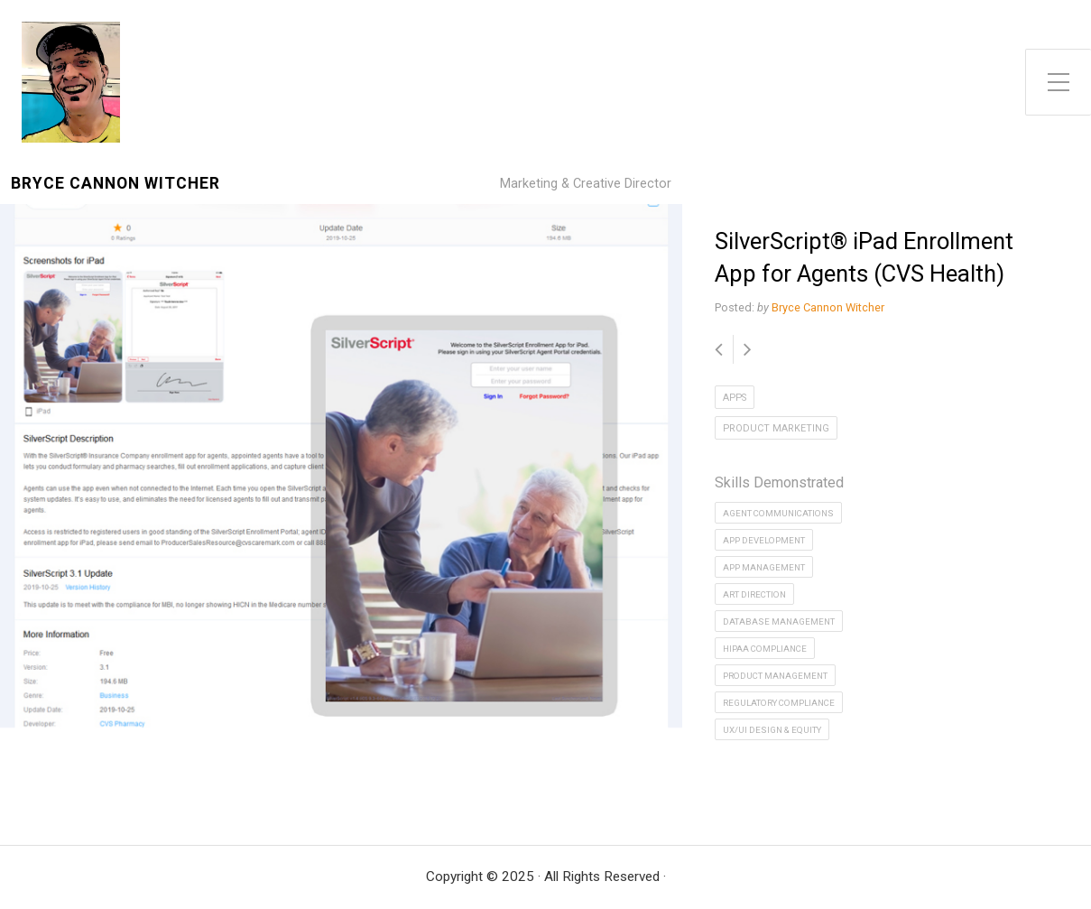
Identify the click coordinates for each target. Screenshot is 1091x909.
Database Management (779, 621)
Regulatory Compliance (779, 703)
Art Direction (754, 594)
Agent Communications (778, 513)
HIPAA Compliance (765, 649)
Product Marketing (776, 428)
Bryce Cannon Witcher (115, 183)
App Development (764, 540)
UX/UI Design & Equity (772, 730)
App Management (764, 567)
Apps (734, 397)
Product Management (775, 676)
